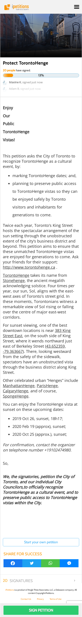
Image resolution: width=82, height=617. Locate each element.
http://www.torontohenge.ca (29, 267)
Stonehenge (14, 280)
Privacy (40, 599)
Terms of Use (55, 599)
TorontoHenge (16, 275)
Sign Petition (41, 610)
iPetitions (41, 7)
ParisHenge (47, 385)
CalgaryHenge (15, 390)
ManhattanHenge (19, 385)
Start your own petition (41, 542)
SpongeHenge (15, 396)
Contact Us (26, 599)
